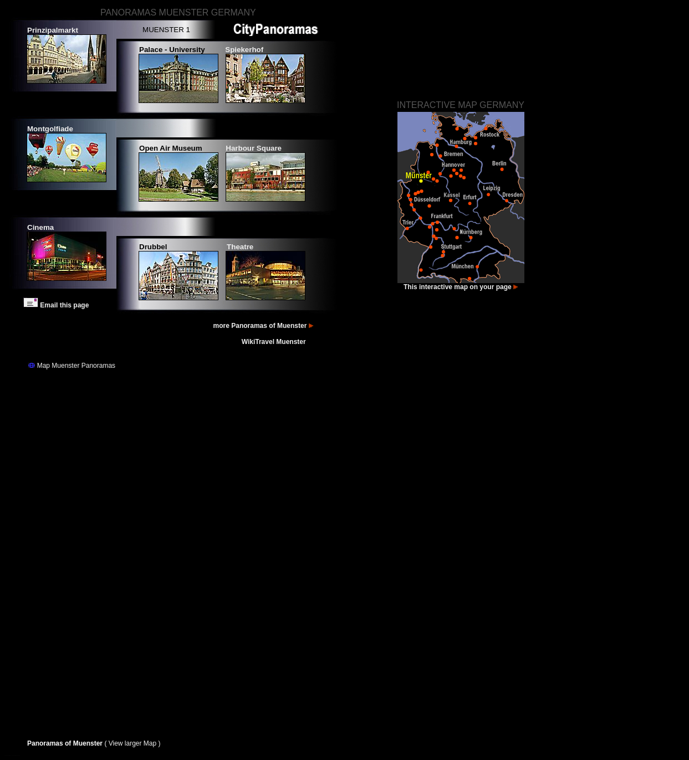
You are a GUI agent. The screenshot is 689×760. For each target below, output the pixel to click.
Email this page (56, 305)
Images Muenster (17, 755)
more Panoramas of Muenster (264, 326)
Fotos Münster (6, 755)
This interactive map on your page (461, 287)
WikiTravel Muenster (275, 342)
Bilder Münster (11, 755)
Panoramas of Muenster (65, 743)
